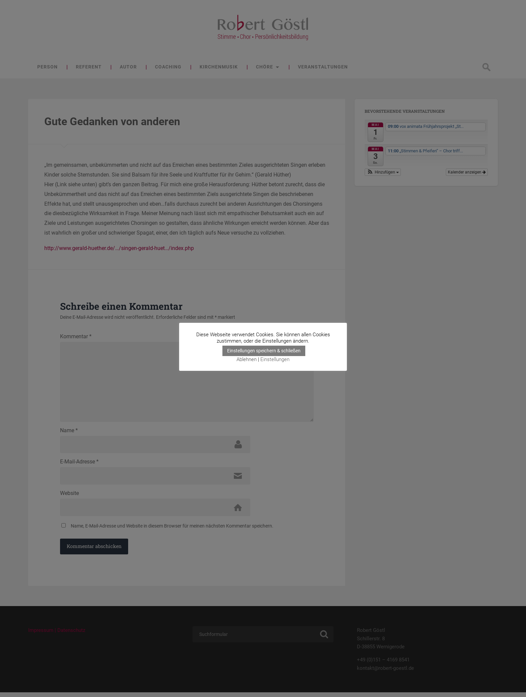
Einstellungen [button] (275, 360)
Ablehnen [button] (246, 360)
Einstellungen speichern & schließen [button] (264, 351)
